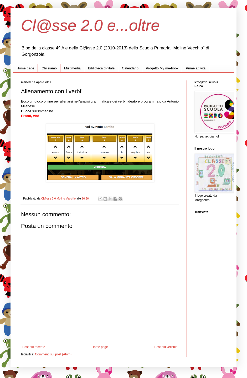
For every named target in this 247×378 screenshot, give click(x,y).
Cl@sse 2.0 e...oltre (90, 25)
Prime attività (195, 68)
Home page (25, 68)
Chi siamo (49, 68)
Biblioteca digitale (101, 68)
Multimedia (72, 68)
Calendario (130, 68)
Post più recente (33, 347)
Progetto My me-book (162, 68)
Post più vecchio (166, 347)
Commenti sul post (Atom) (53, 354)
